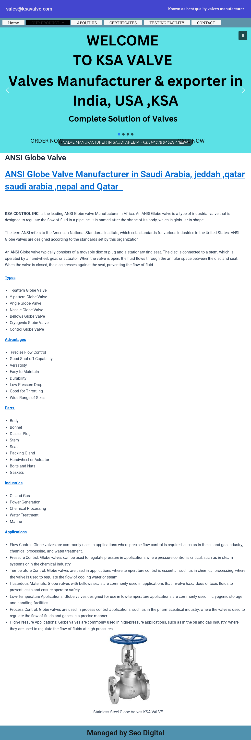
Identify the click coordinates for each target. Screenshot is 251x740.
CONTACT (206, 22)
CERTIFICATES (123, 22)
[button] (48, 22)
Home (13, 22)
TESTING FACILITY (166, 22)
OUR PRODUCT (48, 22)
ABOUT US (87, 22)
